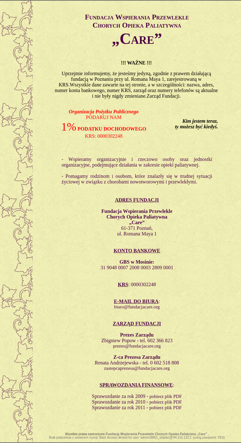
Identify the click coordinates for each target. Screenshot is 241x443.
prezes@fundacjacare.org (137, 345)
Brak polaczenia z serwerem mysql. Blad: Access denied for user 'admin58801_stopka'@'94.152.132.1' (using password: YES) (137, 437)
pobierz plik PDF (165, 396)
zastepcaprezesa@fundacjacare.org (137, 368)
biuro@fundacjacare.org (137, 306)
